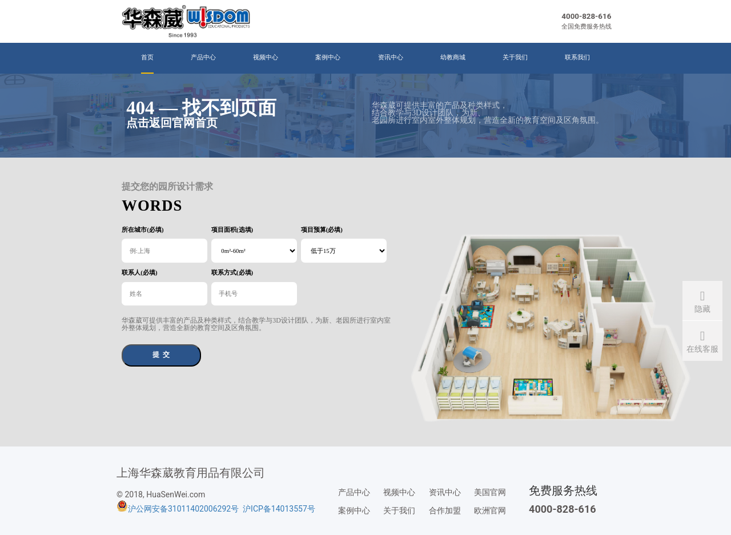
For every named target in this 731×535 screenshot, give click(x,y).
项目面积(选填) (232, 230)
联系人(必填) (139, 273)
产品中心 (203, 57)
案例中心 (327, 57)
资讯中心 (390, 57)
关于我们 (515, 57)
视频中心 (265, 57)
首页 (147, 57)
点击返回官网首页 (172, 122)
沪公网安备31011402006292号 (183, 508)
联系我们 (577, 57)
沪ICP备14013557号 (279, 508)
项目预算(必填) (322, 230)
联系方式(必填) (232, 273)
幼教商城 (452, 57)
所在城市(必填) (142, 230)
